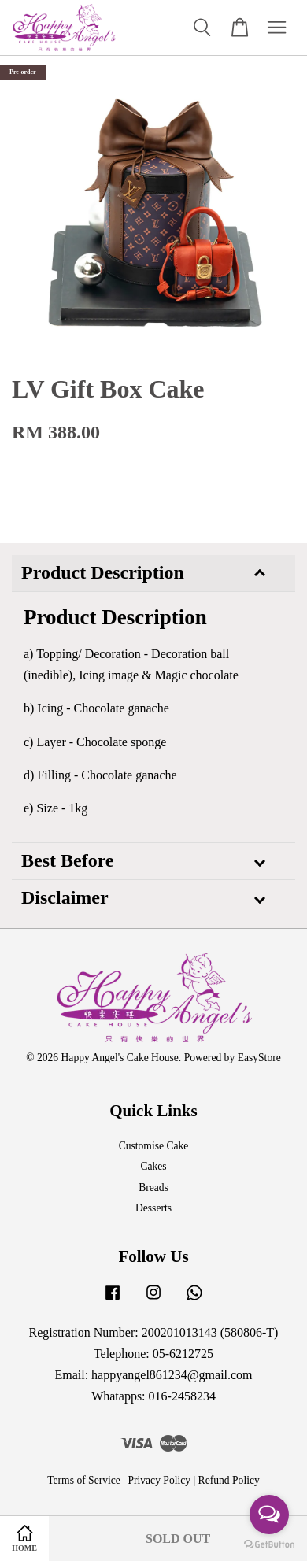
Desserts (153, 1208)
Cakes (153, 1166)
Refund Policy (229, 1480)
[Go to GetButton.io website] (269, 1545)
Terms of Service (83, 1480)
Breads (153, 1187)
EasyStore (259, 1057)
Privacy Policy (159, 1480)
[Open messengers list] (269, 1514)
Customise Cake (154, 1146)
